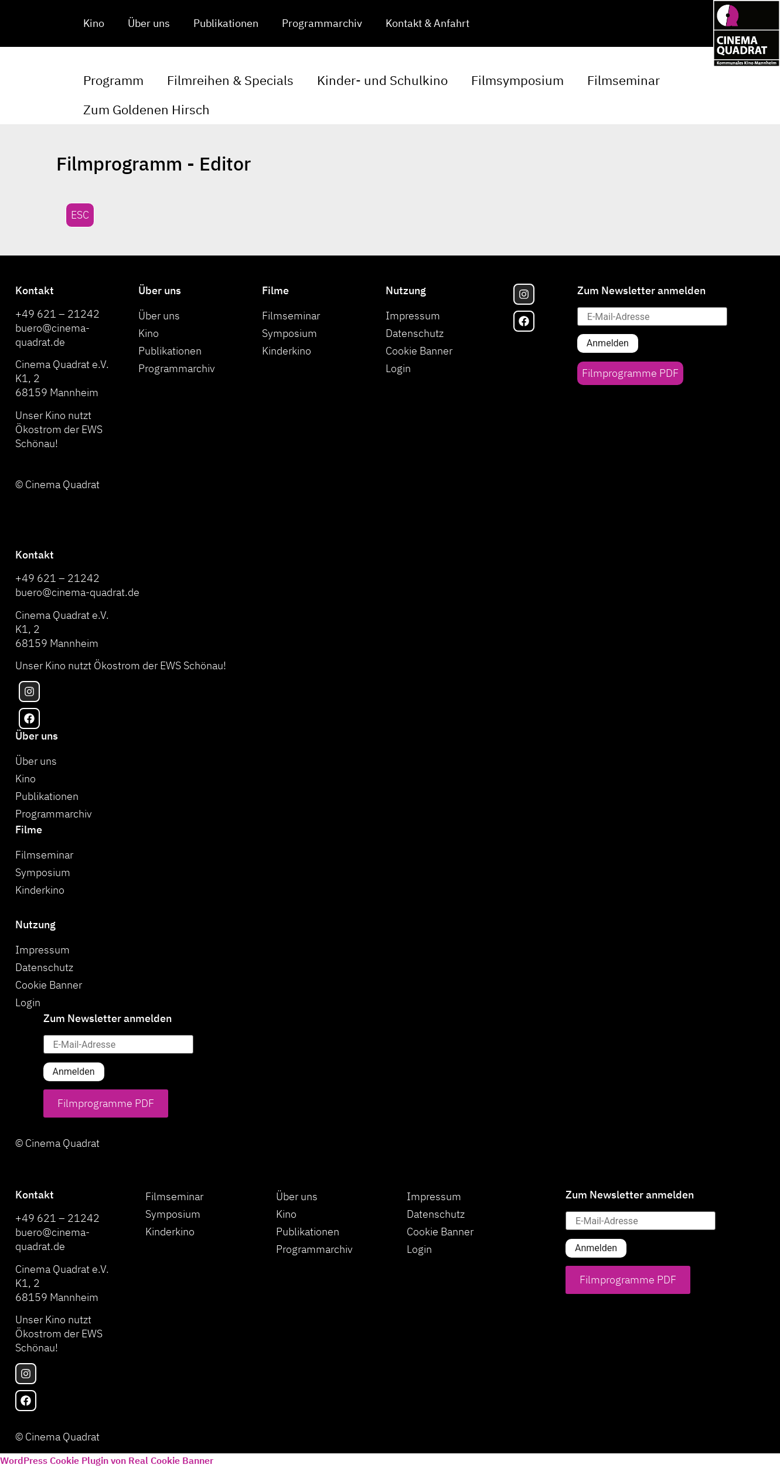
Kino (93, 23)
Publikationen (225, 23)
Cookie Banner (419, 350)
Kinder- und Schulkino (382, 79)
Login (398, 368)
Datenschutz (415, 333)
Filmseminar (623, 79)
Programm (113, 79)
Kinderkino (286, 350)
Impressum (413, 315)
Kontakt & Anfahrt (427, 23)
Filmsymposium (517, 79)
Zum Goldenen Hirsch (146, 109)
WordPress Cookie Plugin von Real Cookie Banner (106, 1460)
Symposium (289, 333)
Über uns (149, 23)
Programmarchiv (322, 23)
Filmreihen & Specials (230, 79)
